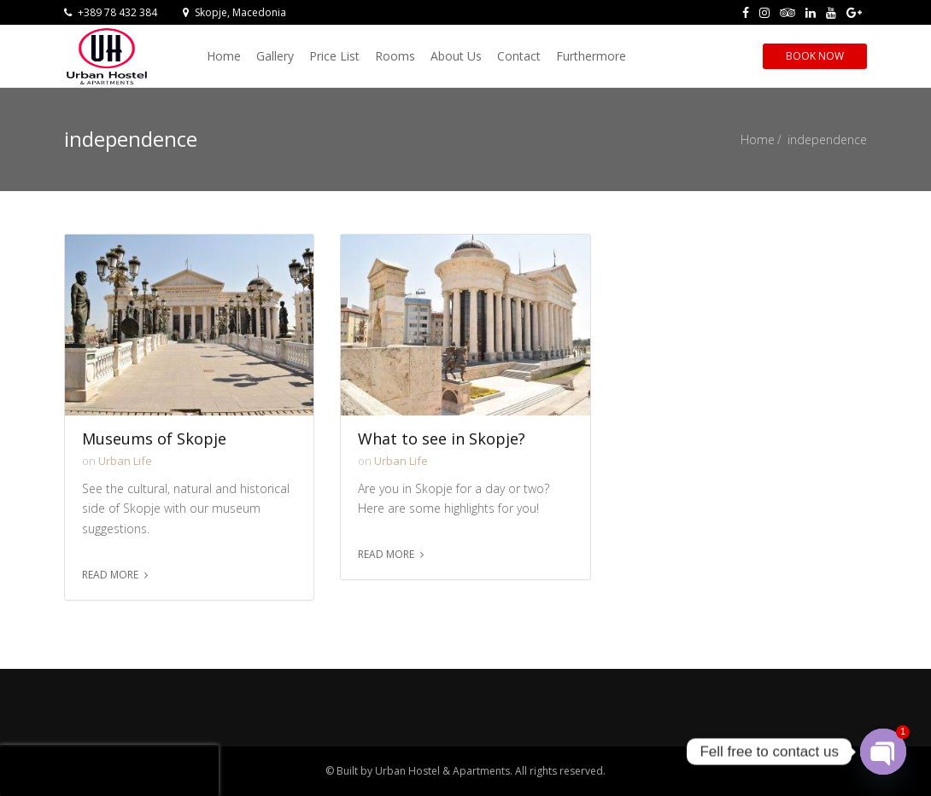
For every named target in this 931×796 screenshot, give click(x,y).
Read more (110, 574)
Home (224, 56)
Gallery (275, 56)
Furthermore (591, 56)
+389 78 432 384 (110, 12)
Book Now (815, 56)
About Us (456, 56)
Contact (519, 56)
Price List (334, 56)
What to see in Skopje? (441, 439)
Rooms (395, 56)
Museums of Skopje (154, 439)
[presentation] (109, 770)
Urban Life (125, 460)
